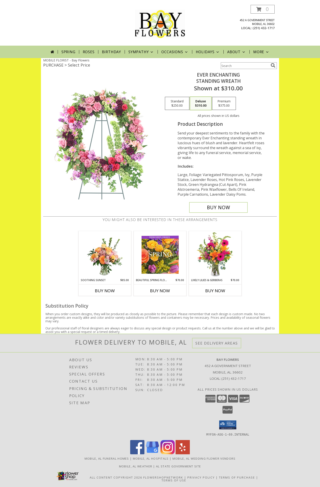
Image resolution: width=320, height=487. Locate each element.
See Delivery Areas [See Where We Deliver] (216, 343)
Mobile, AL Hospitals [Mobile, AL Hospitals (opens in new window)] (151, 458)
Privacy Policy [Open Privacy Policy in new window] (201, 477)
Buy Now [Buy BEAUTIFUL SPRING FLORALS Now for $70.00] (160, 291)
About (236, 51)
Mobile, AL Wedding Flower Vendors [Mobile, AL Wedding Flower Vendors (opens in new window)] (204, 458)
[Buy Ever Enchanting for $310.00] (218, 207)
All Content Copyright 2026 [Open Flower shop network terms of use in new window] (116, 477)
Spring (68, 51)
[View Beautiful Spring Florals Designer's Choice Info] (160, 254)
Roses (89, 51)
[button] (263, 9)
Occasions (174, 51)
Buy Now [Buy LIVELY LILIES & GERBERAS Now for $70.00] (215, 291)
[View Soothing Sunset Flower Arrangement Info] (105, 254)
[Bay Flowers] (160, 25)
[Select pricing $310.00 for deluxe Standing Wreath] (200, 103)
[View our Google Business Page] (152, 453)
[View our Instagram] (167, 453)
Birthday (111, 51)
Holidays (208, 51)
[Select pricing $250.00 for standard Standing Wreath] (177, 103)
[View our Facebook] (137, 453)
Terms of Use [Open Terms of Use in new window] (174, 480)
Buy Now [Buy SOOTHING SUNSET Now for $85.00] (105, 291)
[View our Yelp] (183, 453)
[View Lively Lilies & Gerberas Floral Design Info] (215, 254)
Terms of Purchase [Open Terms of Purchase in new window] (237, 477)
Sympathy (141, 51)
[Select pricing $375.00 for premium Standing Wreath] (224, 103)
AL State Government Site (178, 466)
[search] (273, 65)
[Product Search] (245, 66)
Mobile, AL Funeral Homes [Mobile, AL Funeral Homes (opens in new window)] (107, 458)
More (261, 51)
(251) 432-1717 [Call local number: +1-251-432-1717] (264, 28)
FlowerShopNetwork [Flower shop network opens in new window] (163, 477)
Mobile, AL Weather (135, 466)
